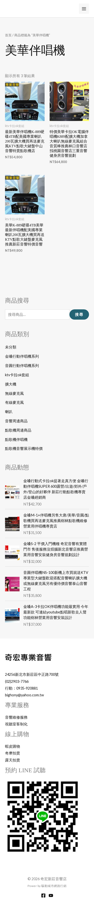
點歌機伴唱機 (16, 439)
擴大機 (10, 384)
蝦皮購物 (12, 746)
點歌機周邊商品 (18, 430)
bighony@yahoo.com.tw (24, 695)
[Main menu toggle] (84, 9)
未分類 (10, 347)
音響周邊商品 (16, 421)
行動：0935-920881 (21, 688)
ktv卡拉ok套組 (17, 375)
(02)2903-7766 (17, 681)
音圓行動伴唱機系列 (22, 365)
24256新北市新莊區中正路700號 (32, 674)
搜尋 (79, 314)
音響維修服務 (16, 717)
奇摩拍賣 (12, 753)
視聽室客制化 (16, 724)
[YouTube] (51, 895)
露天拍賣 (12, 760)
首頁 (8, 35)
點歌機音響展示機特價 (24, 448)
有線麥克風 (14, 402)
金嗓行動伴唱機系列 (22, 356)
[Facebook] (43, 895)
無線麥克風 (14, 393)
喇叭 (9, 412)
